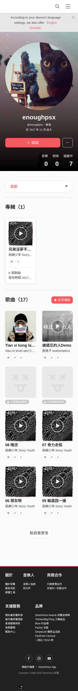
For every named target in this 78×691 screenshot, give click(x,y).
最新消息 (10, 588)
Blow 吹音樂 (42, 623)
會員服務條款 (12, 623)
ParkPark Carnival (45, 636)
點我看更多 (39, 533)
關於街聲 (10, 584)
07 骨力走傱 (52, 445)
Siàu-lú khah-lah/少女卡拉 (23, 350)
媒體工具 (10, 592)
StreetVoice (22, 6)
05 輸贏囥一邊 (54, 501)
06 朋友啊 (13, 501)
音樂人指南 (29, 584)
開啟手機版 (28, 667)
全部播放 (62, 300)
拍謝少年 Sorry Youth (23, 254)
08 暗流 (11, 445)
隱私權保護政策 (14, 615)
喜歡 (14, 187)
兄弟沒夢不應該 (22, 249)
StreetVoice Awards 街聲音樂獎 (52, 615)
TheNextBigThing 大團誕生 (50, 619)
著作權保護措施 (14, 619)
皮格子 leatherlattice (56, 350)
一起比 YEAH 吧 (44, 640)
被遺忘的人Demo (56, 345)
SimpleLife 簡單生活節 (47, 631)
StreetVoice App (47, 667)
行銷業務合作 (54, 584)
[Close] (73, 17)
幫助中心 (10, 631)
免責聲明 (10, 627)
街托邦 (27, 588)
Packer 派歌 (42, 627)
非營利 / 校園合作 (57, 588)
